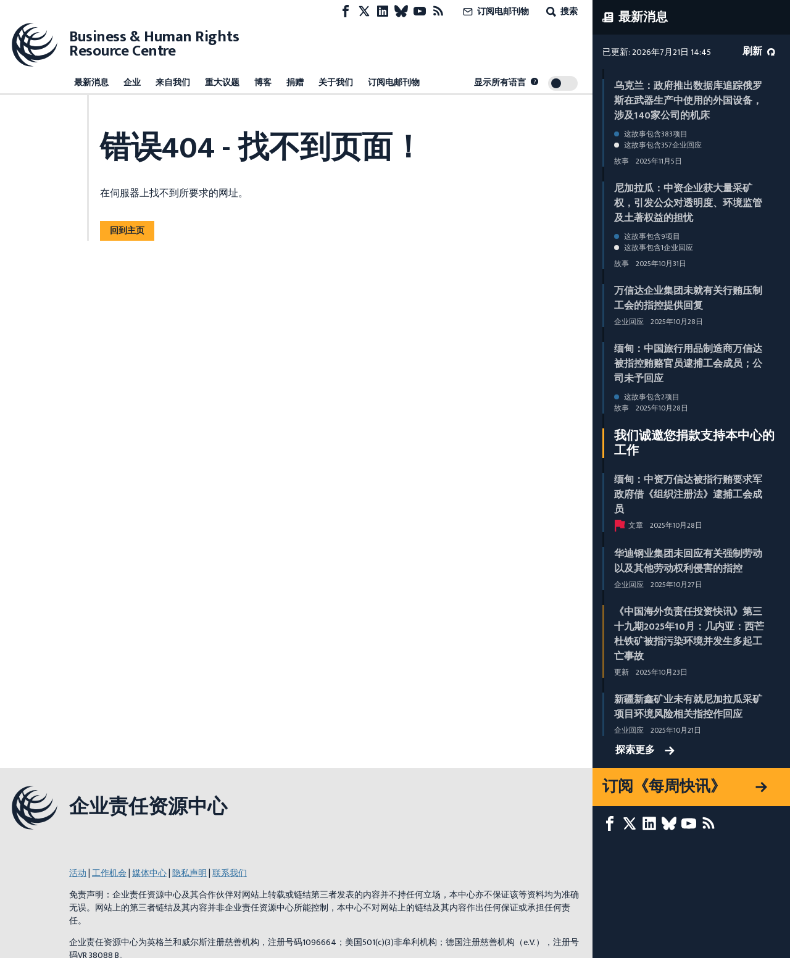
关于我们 (335, 82)
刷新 (758, 51)
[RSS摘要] (438, 11)
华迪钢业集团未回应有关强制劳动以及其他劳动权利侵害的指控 (688, 561)
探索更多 (645, 750)
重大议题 (222, 82)
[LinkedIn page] (382, 11)
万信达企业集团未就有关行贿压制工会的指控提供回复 (688, 298)
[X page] (364, 11)
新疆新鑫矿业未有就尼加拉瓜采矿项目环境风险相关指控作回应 (688, 707)
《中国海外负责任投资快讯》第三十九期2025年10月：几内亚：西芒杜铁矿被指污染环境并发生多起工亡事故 (689, 634)
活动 (77, 873)
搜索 (561, 11)
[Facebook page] (345, 11)
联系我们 (229, 873)
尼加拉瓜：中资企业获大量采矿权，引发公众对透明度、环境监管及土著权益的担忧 (688, 203)
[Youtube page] (419, 11)
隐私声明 (189, 873)
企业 (132, 82)
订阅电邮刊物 (494, 11)
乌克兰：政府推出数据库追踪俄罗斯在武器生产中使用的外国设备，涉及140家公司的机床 (688, 101)
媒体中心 (149, 873)
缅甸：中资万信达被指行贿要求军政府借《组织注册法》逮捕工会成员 (688, 495)
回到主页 (127, 230)
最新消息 (91, 82)
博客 (263, 82)
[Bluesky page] (401, 11)
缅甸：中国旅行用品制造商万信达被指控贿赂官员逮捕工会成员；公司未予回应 (688, 364)
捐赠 (295, 82)
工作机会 (109, 873)
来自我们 (173, 82)
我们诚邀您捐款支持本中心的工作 (694, 443)
